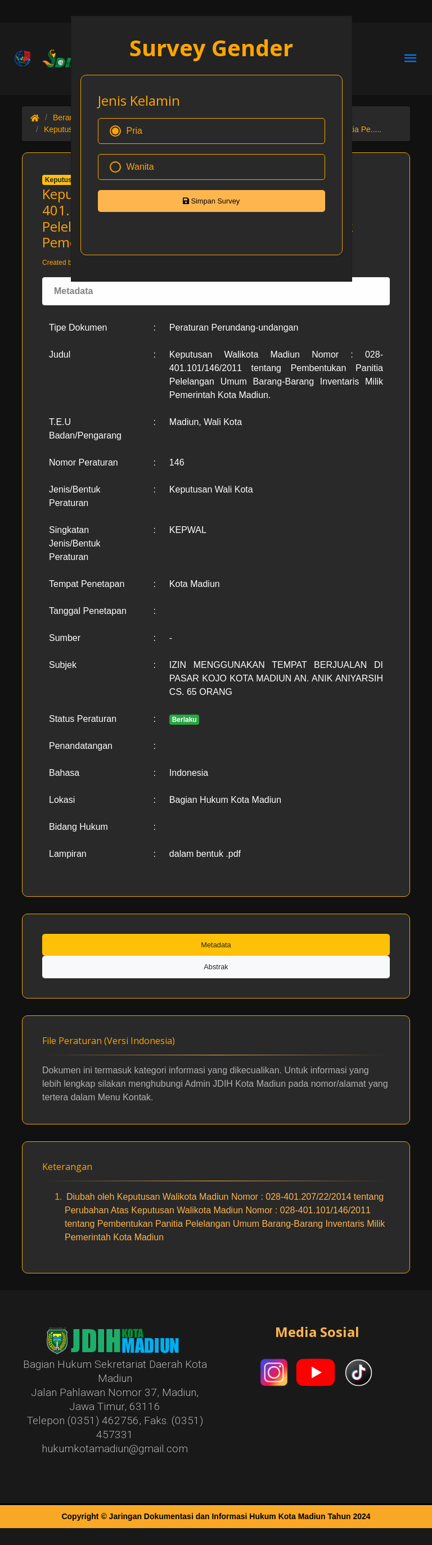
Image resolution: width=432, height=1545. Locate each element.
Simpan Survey (211, 201)
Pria (126, 131)
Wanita (132, 167)
